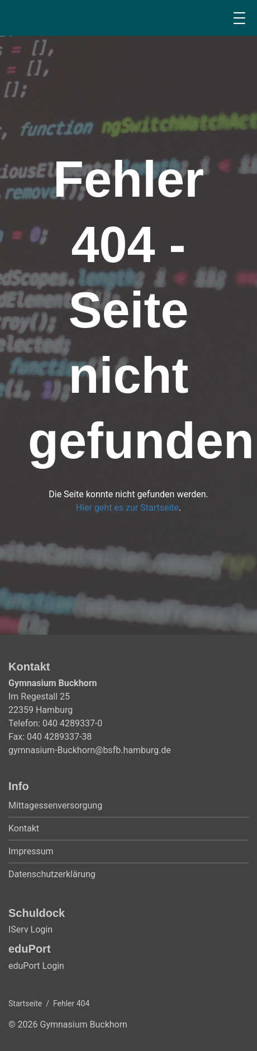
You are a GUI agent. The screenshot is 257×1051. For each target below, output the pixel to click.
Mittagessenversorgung (55, 805)
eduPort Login (36, 965)
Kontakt (23, 828)
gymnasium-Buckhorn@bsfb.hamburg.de (89, 750)
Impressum (31, 851)
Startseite (25, 1003)
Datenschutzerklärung (52, 874)
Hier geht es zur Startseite (127, 507)
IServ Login (30, 929)
